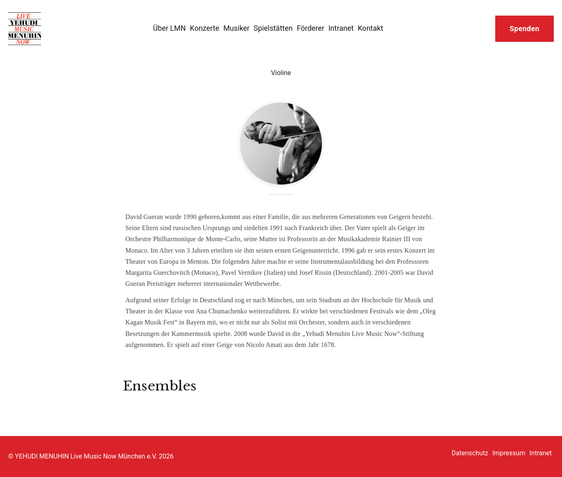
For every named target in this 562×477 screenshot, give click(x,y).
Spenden (524, 29)
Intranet (341, 28)
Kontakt (370, 28)
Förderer (310, 28)
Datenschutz (470, 453)
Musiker (236, 28)
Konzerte (205, 28)
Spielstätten (273, 28)
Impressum (509, 453)
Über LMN (169, 28)
